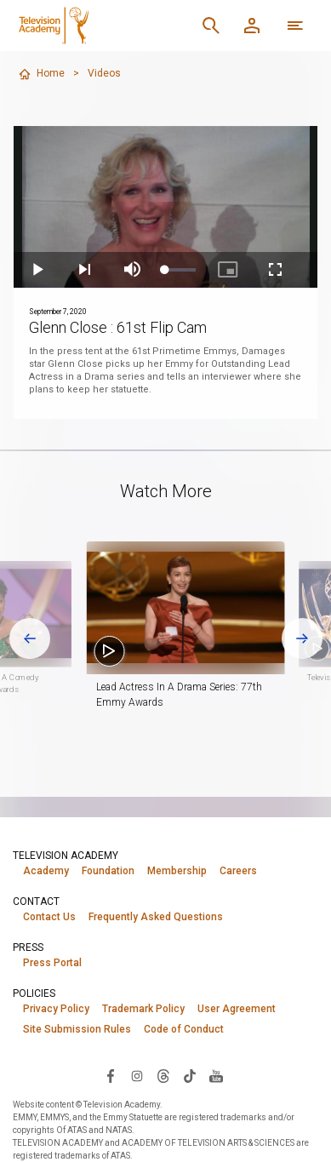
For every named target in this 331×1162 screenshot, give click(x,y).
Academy (46, 871)
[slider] (180, 270)
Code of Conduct (184, 1029)
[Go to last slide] (29, 638)
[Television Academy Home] (99, 25)
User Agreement (236, 1009)
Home (41, 74)
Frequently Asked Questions (155, 917)
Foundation (108, 871)
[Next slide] (302, 638)
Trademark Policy (143, 1009)
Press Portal (52, 963)
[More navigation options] (295, 25)
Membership (177, 871)
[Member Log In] (251, 25)
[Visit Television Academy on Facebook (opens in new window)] (111, 1075)
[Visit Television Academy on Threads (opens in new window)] (163, 1075)
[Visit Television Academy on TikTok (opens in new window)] (190, 1075)
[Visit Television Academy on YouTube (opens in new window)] (216, 1075)
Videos (104, 73)
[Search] (211, 25)
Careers (238, 871)
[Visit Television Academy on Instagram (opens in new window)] (137, 1075)
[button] (185, 607)
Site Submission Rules (77, 1029)
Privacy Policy (56, 1009)
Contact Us (49, 917)
